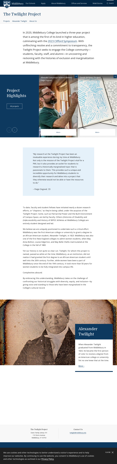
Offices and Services (86, 3)
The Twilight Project (22, 14)
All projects (14, 106)
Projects (6, 21)
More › (58, 132)
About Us (33, 21)
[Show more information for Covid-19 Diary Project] (115, 76)
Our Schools (52, 3)
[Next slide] (14, 129)
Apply (60, 3)
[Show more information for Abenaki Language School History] (76, 76)
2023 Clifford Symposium (62, 41)
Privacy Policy (47, 459)
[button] (110, 3)
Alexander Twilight (19, 21)
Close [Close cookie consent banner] (109, 452)
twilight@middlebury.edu (78, 433)
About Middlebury (71, 3)
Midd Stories (100, 3)
